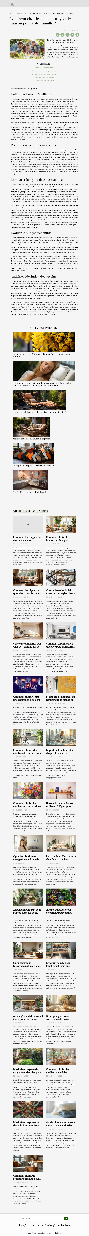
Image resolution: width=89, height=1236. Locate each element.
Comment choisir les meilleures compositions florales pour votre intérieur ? (27, 808)
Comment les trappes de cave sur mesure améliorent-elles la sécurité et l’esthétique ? (27, 542)
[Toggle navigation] (12, 4)
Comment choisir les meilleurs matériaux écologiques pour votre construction (59, 1074)
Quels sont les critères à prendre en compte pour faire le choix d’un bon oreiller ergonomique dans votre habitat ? (43, 384)
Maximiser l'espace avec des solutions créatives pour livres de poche (26, 1125)
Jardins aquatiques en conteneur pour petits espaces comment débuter (61, 912)
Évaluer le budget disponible (44, 77)
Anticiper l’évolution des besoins (44, 81)
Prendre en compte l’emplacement (44, 71)
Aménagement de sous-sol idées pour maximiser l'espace (28, 1019)
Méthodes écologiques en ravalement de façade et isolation (60, 700)
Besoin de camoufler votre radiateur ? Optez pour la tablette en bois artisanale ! (61, 808)
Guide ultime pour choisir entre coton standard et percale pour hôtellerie (60, 1125)
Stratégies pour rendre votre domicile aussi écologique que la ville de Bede (60, 1021)
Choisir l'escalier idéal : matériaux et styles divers (60, 592)
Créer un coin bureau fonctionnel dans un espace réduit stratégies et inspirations (61, 968)
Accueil (12, 13)
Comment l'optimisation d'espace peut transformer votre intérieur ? (61, 646)
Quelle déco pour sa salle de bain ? (29, 492)
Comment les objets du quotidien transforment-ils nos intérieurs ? (26, 593)
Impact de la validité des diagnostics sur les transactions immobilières (61, 753)
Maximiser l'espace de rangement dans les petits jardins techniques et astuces (27, 1074)
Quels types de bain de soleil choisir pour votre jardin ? (39, 412)
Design (23, 1225)
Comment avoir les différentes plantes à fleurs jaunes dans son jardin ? (42, 355)
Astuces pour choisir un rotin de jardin (31, 439)
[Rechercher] (42, 1218)
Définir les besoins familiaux (43, 68)
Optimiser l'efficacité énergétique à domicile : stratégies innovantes (26, 859)
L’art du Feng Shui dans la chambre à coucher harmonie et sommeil (61, 859)
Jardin (40, 1225)
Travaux (32, 1225)
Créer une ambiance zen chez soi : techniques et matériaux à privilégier (27, 646)
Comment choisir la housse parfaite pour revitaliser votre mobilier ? (60, 542)
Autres (66, 1225)
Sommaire (44, 64)
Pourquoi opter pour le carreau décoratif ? (33, 465)
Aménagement (22, 13)
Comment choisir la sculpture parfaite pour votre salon (26, 1178)
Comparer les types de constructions (43, 74)
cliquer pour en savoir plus (38, 134)
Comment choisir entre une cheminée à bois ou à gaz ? (27, 700)
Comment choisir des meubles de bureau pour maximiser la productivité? (27, 755)
